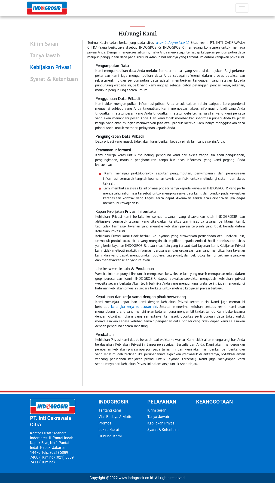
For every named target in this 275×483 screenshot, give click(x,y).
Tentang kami (109, 410)
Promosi (105, 423)
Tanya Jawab (158, 417)
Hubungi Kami (110, 436)
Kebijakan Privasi (161, 423)
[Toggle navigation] (241, 8)
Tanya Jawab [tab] (45, 55)
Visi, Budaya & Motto (115, 417)
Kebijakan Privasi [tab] (50, 67)
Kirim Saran (156, 410)
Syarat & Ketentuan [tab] (54, 78)
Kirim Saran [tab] (44, 43)
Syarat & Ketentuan (163, 429)
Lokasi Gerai (108, 429)
